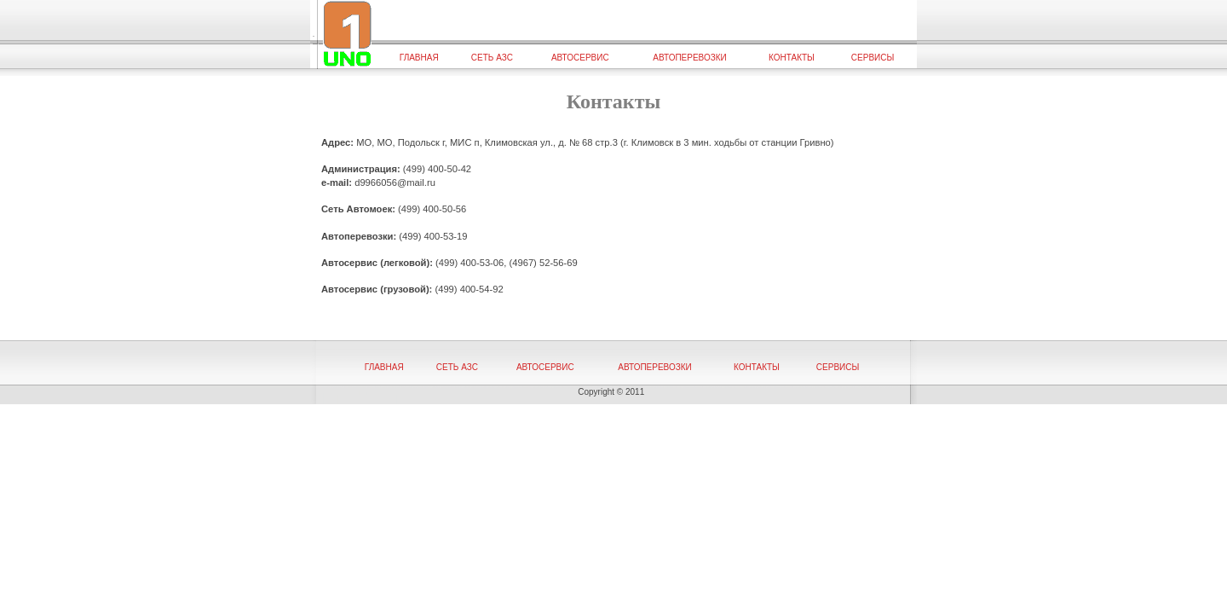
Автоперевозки (689, 57)
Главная (419, 57)
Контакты (792, 57)
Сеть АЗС (492, 57)
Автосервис (580, 57)
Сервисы (873, 57)
